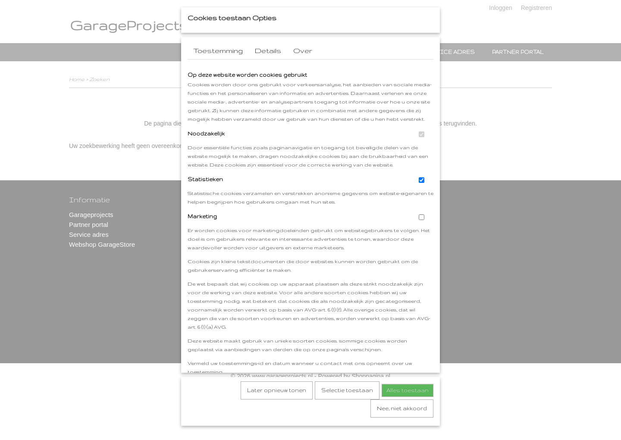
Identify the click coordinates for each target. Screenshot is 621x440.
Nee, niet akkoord (402, 421)
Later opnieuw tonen (276, 402)
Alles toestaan (407, 402)
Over (302, 63)
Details (268, 63)
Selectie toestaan (347, 402)
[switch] (421, 147)
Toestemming (218, 63)
